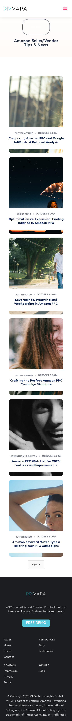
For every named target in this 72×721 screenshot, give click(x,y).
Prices (7, 651)
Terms (7, 682)
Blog (42, 645)
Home (7, 645)
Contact (9, 657)
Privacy (8, 676)
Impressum (11, 671)
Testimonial (46, 651)
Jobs (42, 671)
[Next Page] (36, 565)
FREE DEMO (36, 623)
